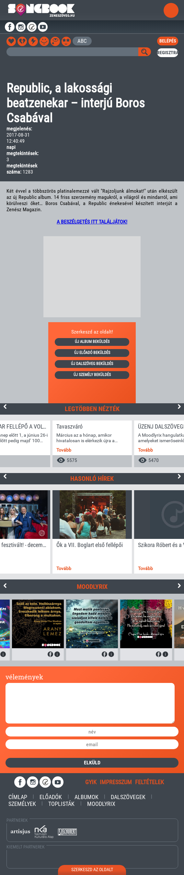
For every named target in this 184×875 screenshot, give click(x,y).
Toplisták (61, 803)
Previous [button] (5, 406)
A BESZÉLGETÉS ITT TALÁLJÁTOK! (92, 222)
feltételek (149, 782)
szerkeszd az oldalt (92, 869)
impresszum (116, 782)
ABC (82, 41)
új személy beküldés (92, 374)
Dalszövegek (128, 797)
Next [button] (179, 406)
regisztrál (167, 52)
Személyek (22, 803)
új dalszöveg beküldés (92, 363)
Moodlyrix (101, 803)
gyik (91, 782)
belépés (167, 40)
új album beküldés (92, 341)
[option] (92, 443)
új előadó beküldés (92, 352)
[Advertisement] (92, 276)
